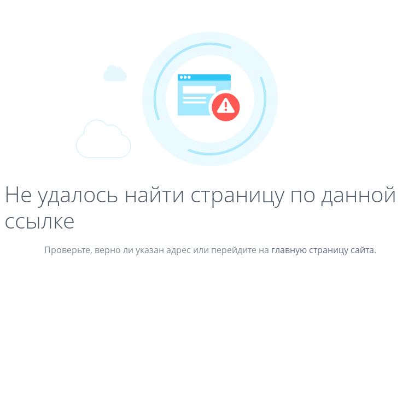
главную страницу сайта (322, 250)
